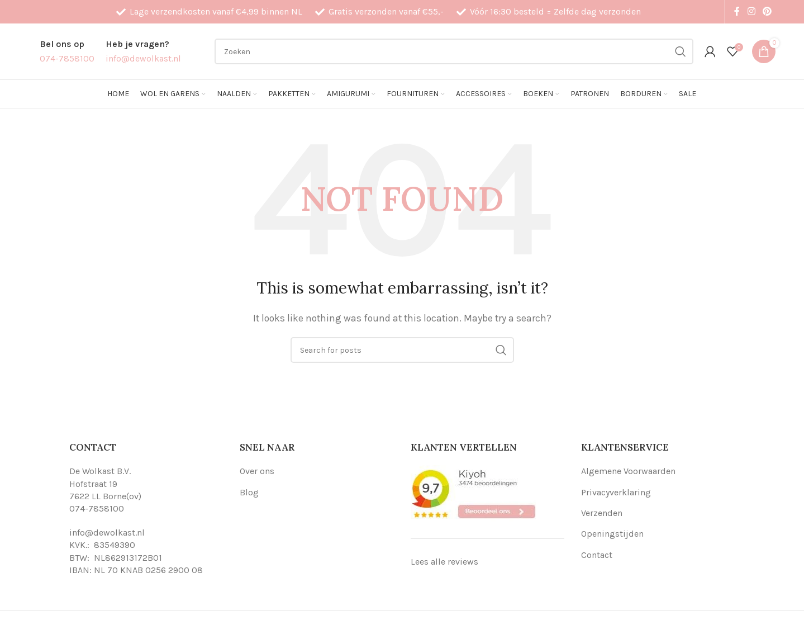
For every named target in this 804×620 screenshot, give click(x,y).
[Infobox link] (67, 51)
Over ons (257, 471)
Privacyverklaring (616, 492)
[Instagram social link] (751, 11)
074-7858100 (96, 508)
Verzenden (601, 513)
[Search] (454, 51)
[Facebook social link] (737, 11)
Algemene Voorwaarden (628, 471)
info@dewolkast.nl (107, 532)
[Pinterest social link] (767, 11)
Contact (596, 555)
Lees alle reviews (444, 561)
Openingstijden (612, 533)
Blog (249, 492)
